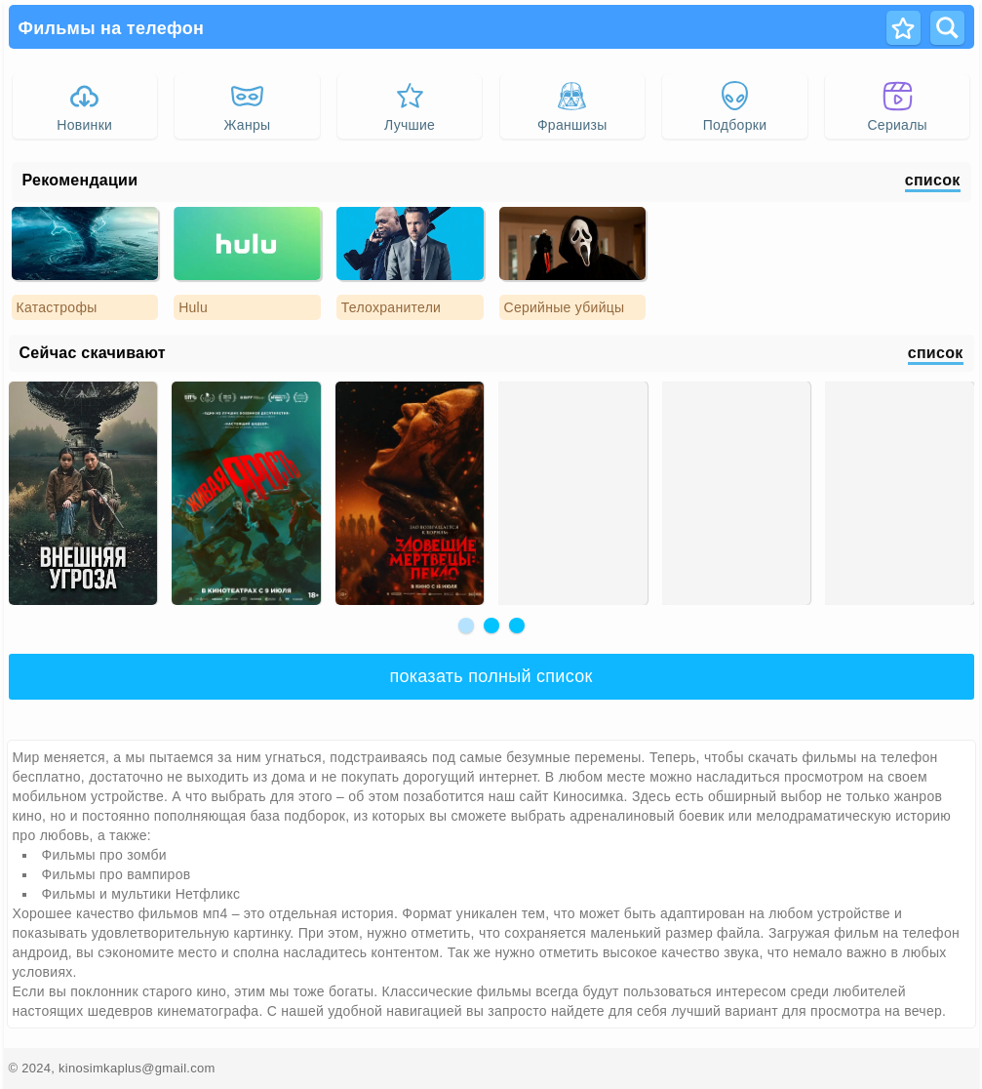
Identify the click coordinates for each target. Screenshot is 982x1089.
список (933, 180)
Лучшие (409, 106)
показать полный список (490, 676)
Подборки (735, 106)
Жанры (247, 106)
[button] (466, 625)
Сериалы (896, 106)
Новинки (84, 106)
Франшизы (572, 106)
